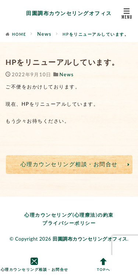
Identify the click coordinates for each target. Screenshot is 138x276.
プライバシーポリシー (69, 223)
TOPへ (103, 265)
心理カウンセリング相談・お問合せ (69, 164)
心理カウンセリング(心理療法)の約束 (68, 215)
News (44, 34)
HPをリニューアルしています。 (96, 34)
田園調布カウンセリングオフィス (69, 13)
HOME (19, 34)
